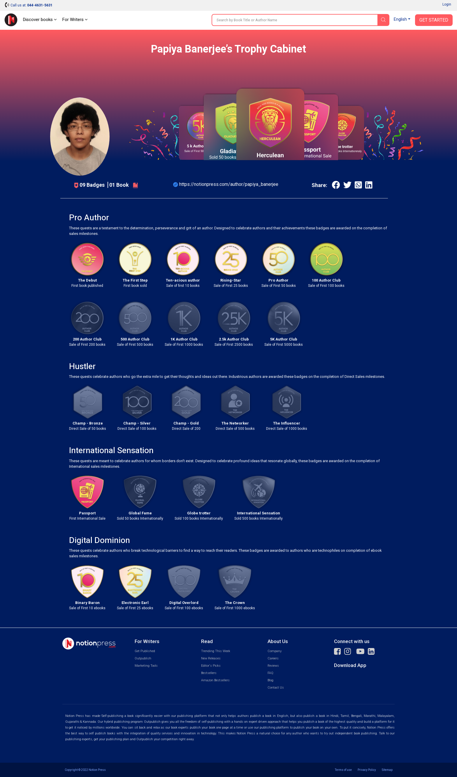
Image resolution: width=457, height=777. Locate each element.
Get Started (433, 20)
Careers (273, 658)
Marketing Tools (146, 666)
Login (446, 4)
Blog (270, 680)
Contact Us (276, 687)
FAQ (270, 673)
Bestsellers (209, 673)
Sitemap (387, 769)
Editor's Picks (211, 666)
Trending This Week (215, 651)
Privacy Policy (367, 769)
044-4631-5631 (39, 5)
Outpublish (143, 658)
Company (275, 651)
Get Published (145, 651)
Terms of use (343, 769)
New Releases (211, 658)
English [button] (400, 19)
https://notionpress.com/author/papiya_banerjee (228, 184)
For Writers (75, 19)
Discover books (40, 19)
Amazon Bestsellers (215, 680)
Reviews (273, 666)
